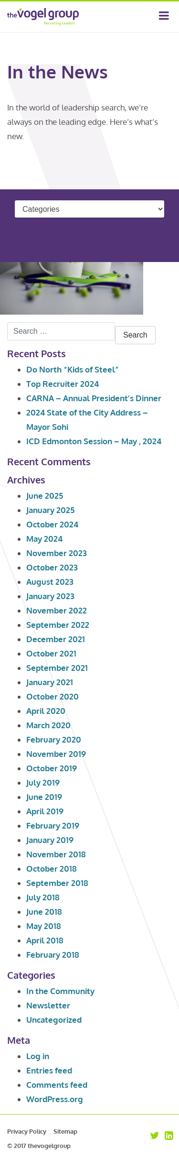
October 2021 (51, 653)
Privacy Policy (26, 1131)
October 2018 (51, 869)
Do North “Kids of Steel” (72, 369)
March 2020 (48, 725)
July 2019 (43, 782)
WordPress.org (54, 1099)
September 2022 (57, 625)
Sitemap (65, 1131)
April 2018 (44, 940)
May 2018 (43, 926)
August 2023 (50, 582)
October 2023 (52, 567)
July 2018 (43, 897)
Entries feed (49, 1070)
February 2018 (52, 955)
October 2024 (52, 524)
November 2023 (56, 553)
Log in (37, 1056)
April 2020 (45, 711)
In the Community (60, 991)
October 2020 (52, 696)
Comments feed (56, 1085)
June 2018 (44, 912)
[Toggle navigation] (164, 16)
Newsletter (48, 1005)
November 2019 (56, 754)
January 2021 (49, 682)
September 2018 (57, 883)
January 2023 (50, 596)
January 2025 (50, 510)
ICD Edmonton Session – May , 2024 (93, 441)
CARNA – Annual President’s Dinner (93, 398)
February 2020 (53, 739)
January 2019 (50, 840)
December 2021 (55, 639)
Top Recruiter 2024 (62, 384)
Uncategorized (54, 1020)
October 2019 (51, 768)
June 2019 (44, 797)
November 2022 (56, 610)
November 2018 (56, 854)
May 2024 (44, 539)
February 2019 (52, 825)
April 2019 (44, 811)
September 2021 (57, 668)
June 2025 (44, 496)
